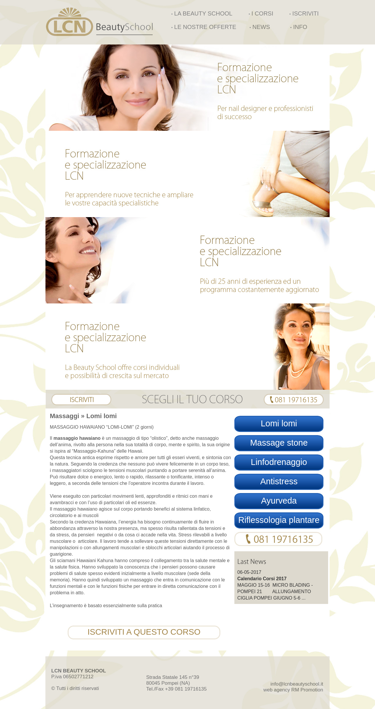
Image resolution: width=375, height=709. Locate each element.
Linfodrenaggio (279, 462)
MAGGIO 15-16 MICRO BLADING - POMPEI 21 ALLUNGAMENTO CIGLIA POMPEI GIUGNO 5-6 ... (275, 591)
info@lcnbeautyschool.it (296, 684)
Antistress (278, 481)
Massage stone (279, 442)
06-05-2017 (249, 572)
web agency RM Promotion (293, 690)
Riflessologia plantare (278, 520)
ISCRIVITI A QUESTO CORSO (144, 631)
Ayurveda (279, 500)
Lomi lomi (279, 423)
